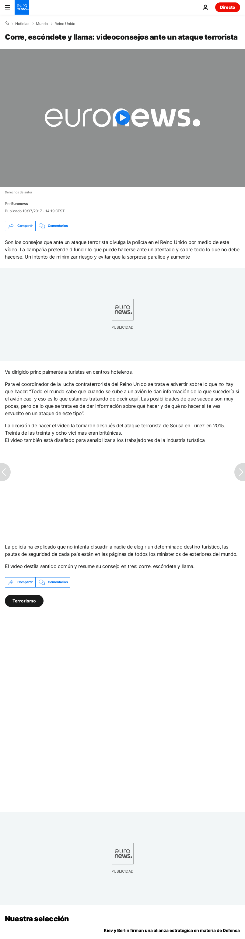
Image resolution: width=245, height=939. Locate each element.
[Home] (7, 23)
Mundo (42, 24)
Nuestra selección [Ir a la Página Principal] (37, 918)
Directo (227, 7)
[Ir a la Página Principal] (22, 7)
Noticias (22, 24)
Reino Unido (64, 24)
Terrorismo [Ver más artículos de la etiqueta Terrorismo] (24, 600)
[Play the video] (122, 118)
